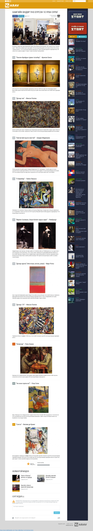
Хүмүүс (77, 39)
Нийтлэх (57, 512)
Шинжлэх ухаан (79, 108)
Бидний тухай (60, 1)
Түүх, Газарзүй (78, 74)
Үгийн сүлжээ (68, 1)
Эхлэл (53, 1)
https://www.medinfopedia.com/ (7, 530)
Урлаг (77, 135)
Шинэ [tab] (72, 36)
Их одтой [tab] (82, 36)
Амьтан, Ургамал (79, 48)
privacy (28, 530)
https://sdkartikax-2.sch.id (21, 530)
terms (32, 530)
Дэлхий (77, 99)
